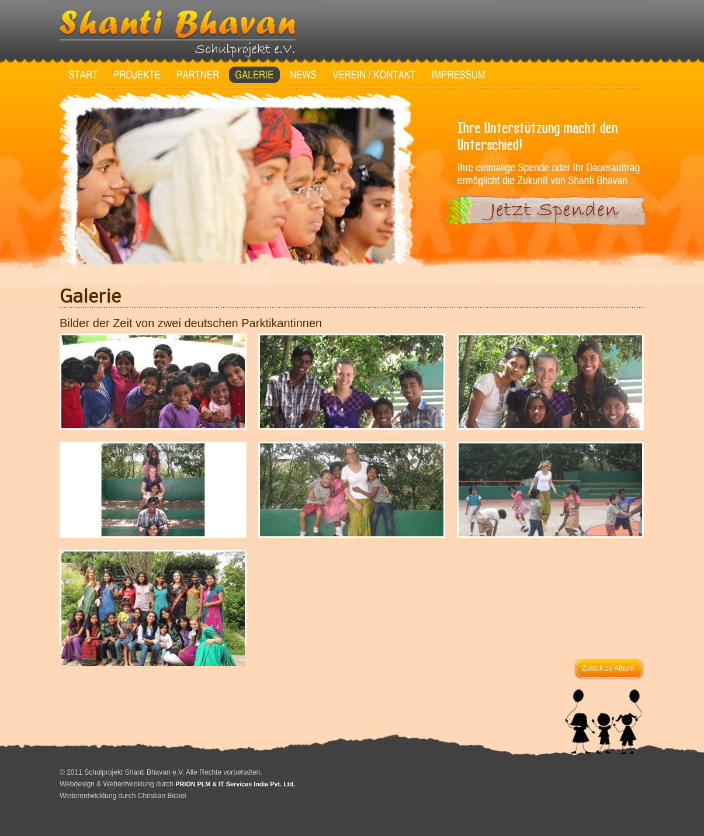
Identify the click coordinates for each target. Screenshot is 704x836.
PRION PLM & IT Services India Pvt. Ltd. (235, 784)
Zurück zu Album (608, 668)
